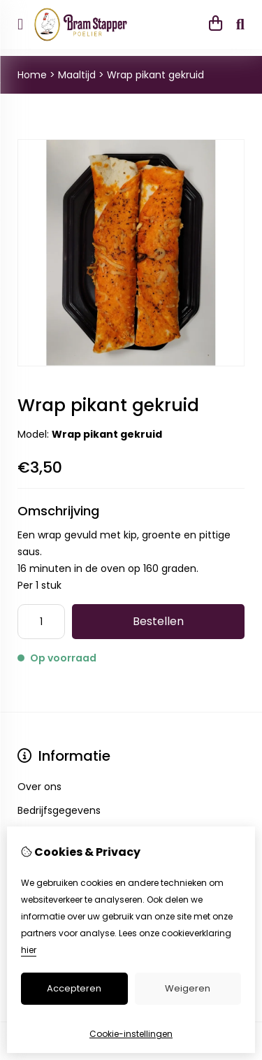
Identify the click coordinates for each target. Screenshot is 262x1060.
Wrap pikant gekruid (155, 75)
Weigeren (187, 988)
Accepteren (74, 988)
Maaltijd (77, 75)
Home (32, 75)
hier (28, 950)
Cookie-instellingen (131, 1034)
